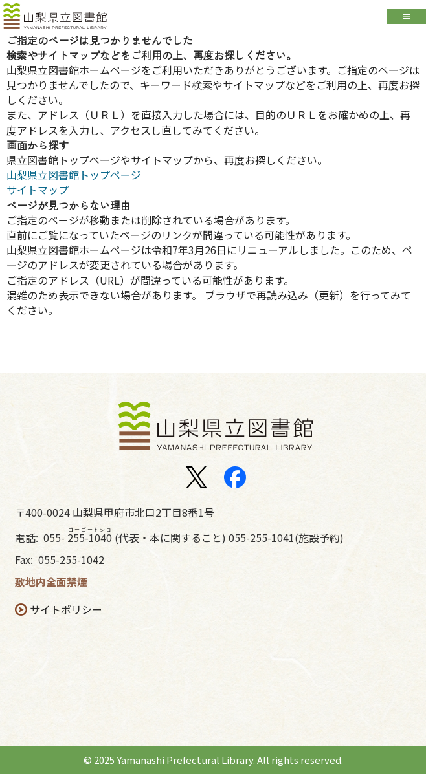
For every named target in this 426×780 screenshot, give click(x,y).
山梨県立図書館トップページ (73, 181)
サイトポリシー (68, 616)
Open (407, 19)
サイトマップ (37, 196)
